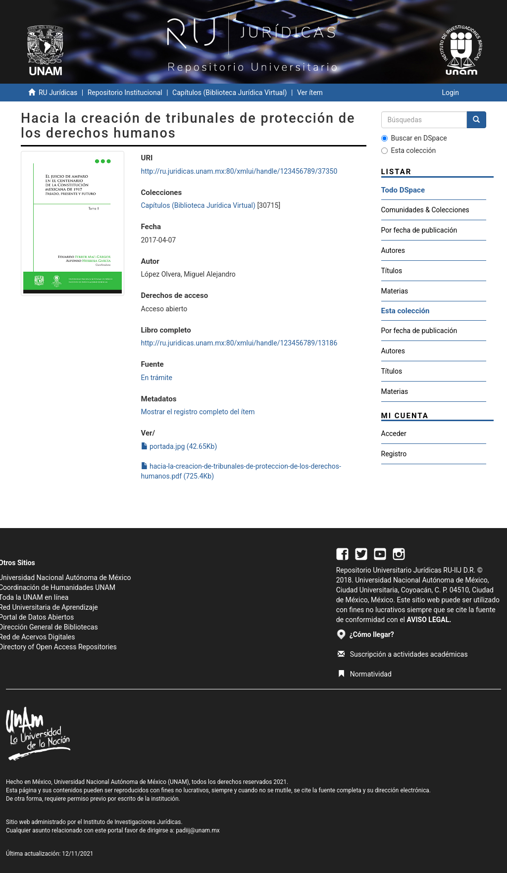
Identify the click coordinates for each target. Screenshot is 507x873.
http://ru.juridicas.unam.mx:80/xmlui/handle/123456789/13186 (239, 343)
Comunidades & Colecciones (425, 210)
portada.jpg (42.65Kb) (179, 446)
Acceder (393, 433)
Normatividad (365, 674)
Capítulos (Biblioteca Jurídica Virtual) (229, 93)
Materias (394, 291)
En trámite (157, 378)
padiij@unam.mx (198, 830)
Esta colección (408, 150)
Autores (393, 250)
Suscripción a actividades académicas (403, 654)
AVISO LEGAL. (428, 620)
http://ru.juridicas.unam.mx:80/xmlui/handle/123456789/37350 (239, 171)
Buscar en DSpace (414, 138)
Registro (394, 454)
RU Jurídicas (58, 93)
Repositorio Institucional (125, 93)
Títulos (392, 271)
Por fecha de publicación (419, 230)
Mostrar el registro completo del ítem (198, 412)
